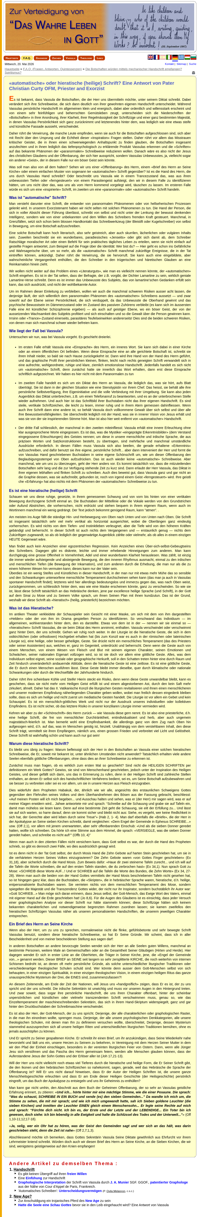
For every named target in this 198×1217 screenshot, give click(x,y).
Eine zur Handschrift (41, 1178)
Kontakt (169, 64)
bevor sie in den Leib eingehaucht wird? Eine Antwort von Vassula (93, 1205)
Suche (192, 64)
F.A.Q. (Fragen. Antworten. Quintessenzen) (52, 69)
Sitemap (181, 64)
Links (100, 58)
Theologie (86, 58)
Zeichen (56, 58)
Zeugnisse (41, 58)
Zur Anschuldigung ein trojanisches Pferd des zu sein (64, 1201)
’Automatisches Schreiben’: (76, 1191)
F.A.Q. (27, 58)
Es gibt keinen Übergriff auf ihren (52, 1174)
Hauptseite (12, 58)
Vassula (70, 58)
